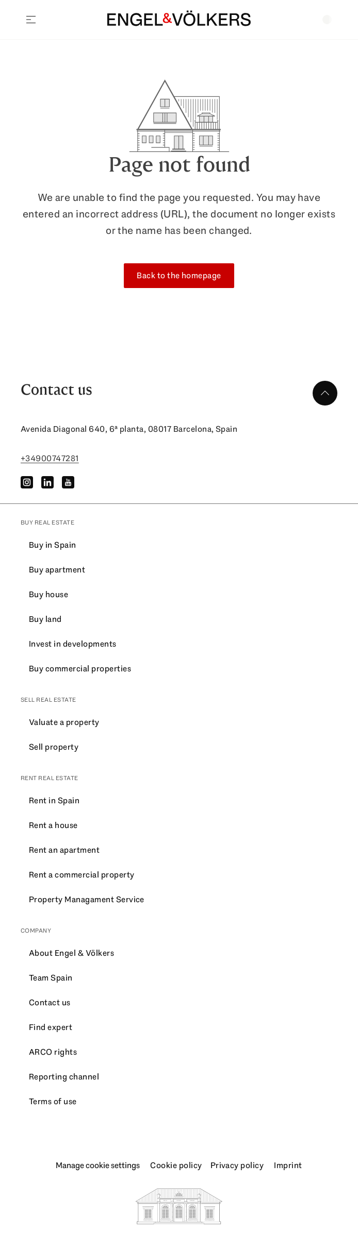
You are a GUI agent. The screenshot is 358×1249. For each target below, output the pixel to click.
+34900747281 (50, 458)
